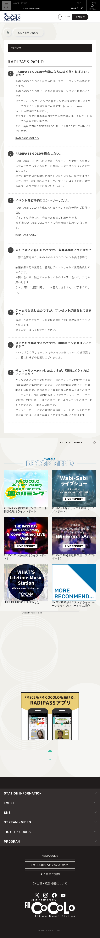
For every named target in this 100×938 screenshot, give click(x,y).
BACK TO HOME (71, 442)
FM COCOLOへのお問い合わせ (50, 865)
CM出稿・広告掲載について (50, 883)
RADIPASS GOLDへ (27, 138)
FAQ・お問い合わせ (28, 32)
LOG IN (65, 17)
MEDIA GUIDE (50, 855)
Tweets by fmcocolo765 (31, 613)
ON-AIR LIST (77, 8)
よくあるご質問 (50, 874)
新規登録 (80, 17)
